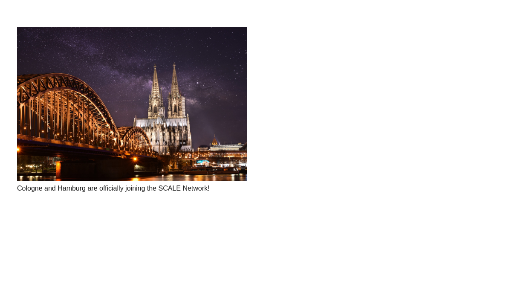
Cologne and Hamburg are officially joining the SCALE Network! (113, 188)
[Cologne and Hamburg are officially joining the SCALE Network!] (132, 104)
